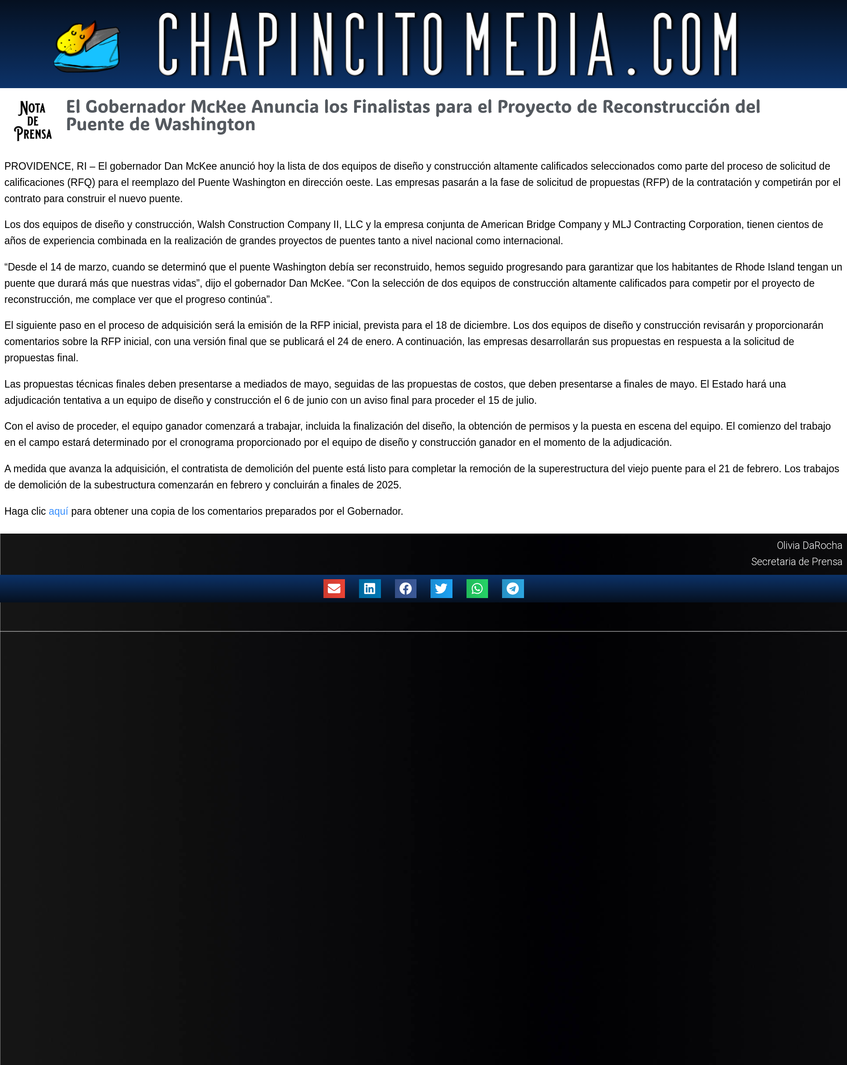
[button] (334, 588)
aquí (58, 511)
